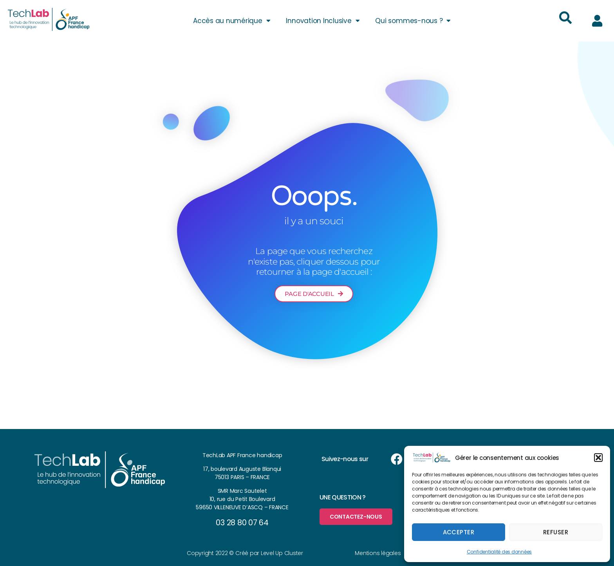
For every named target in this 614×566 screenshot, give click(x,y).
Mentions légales (378, 553)
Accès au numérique (231, 20)
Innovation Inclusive (322, 20)
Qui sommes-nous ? (413, 20)
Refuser (556, 532)
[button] (598, 457)
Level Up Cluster (282, 553)
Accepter (459, 532)
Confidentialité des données (499, 551)
